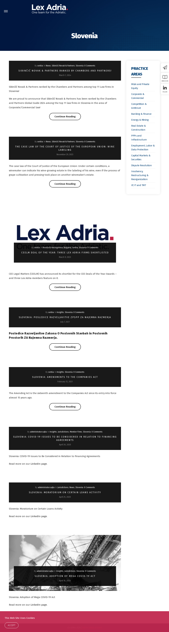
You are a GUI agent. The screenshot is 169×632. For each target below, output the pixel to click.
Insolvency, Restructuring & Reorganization (140, 175)
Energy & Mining (140, 119)
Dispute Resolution (141, 165)
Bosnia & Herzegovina (53, 247)
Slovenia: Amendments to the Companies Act (65, 377)
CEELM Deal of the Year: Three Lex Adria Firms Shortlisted (65, 252)
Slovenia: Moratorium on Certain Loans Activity (65, 492)
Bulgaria (67, 247)
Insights (60, 312)
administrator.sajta (38, 432)
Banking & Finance (141, 113)
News (48, 66)
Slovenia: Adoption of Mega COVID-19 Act (65, 576)
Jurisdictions (63, 432)
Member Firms (76, 432)
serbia (40, 66)
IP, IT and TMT (138, 185)
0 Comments (89, 66)
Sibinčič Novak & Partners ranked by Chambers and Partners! (65, 70)
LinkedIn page (39, 463)
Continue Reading (67, 116)
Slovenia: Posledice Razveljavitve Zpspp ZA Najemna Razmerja (65, 317)
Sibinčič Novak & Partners (63, 66)
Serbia (75, 247)
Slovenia (80, 66)
